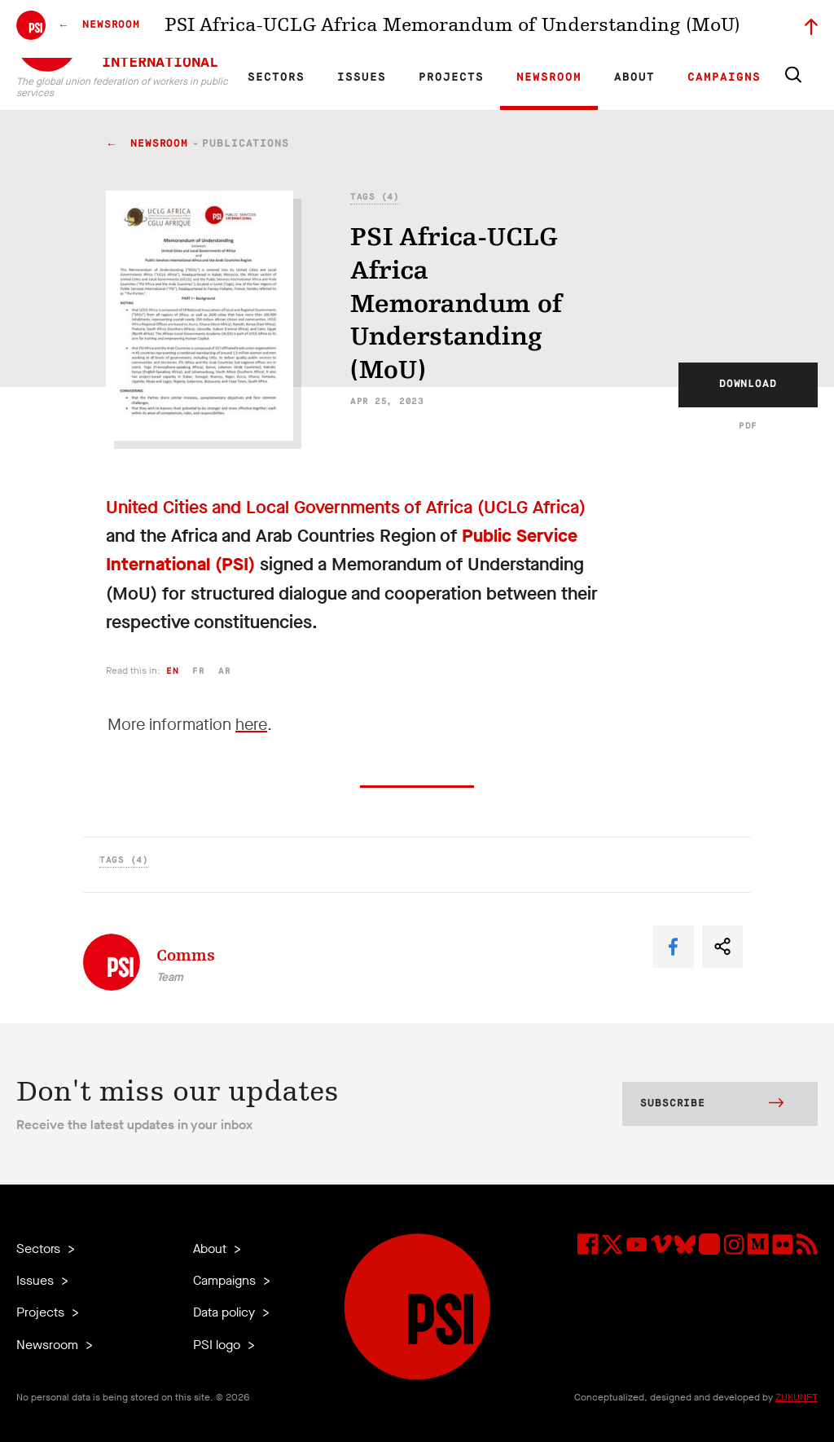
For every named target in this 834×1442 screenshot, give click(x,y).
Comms (185, 955)
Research (398, 29)
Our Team (509, 29)
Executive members (628, 29)
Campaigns (724, 77)
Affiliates (454, 29)
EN (275, 29)
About (634, 77)
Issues (361, 77)
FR (303, 29)
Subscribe (712, 1104)
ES (330, 29)
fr (198, 670)
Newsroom (549, 77)
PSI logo (218, 1344)
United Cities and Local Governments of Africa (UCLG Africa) (346, 507)
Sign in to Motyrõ (726, 29)
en (172, 670)
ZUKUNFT (796, 1397)
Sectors (276, 77)
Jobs (557, 29)
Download (748, 384)
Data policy (225, 1312)
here (251, 725)
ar (224, 670)
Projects (451, 77)
